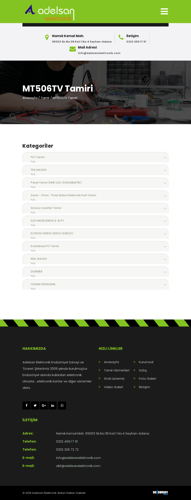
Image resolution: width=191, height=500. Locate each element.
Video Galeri (113, 387)
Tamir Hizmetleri (116, 370)
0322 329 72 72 (67, 449)
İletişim (144, 387)
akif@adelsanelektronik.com (78, 466)
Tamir (45, 98)
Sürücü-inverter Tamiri (46, 208)
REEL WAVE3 (39, 259)
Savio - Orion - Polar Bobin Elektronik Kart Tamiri (63, 195)
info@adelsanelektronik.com (99, 53)
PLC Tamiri (38, 157)
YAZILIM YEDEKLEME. (43, 284)
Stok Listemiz (114, 378)
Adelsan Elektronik (44, 493)
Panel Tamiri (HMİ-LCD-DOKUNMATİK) (56, 183)
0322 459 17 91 (136, 41)
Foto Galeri (147, 378)
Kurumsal (146, 362)
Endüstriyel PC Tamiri (45, 246)
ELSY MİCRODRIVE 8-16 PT (47, 221)
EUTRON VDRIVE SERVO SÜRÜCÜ (52, 233)
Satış (143, 370)
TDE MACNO (39, 170)
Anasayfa (29, 98)
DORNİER (36, 271)
